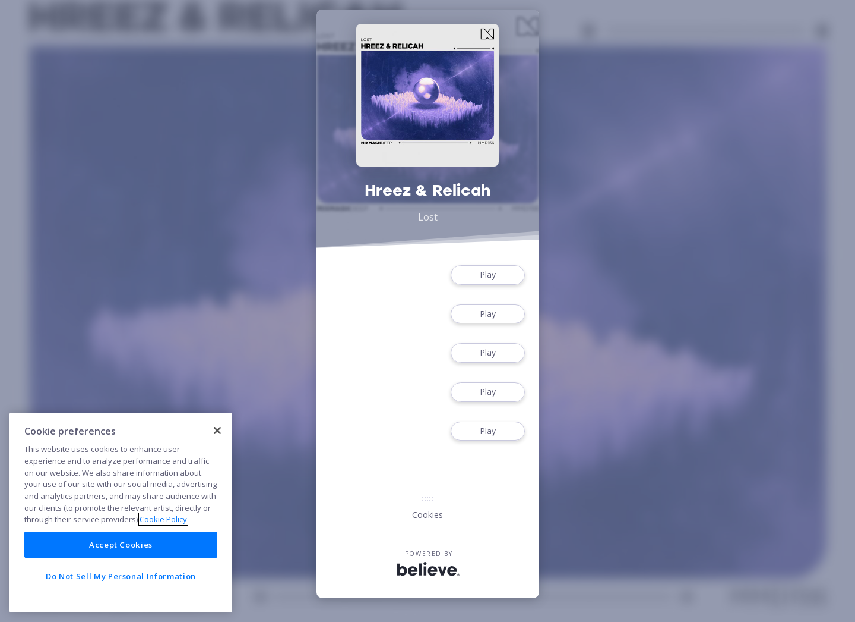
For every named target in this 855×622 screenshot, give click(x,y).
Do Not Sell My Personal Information (121, 576)
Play (487, 275)
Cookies (427, 514)
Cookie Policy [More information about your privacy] (163, 519)
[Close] (217, 430)
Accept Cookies (121, 544)
